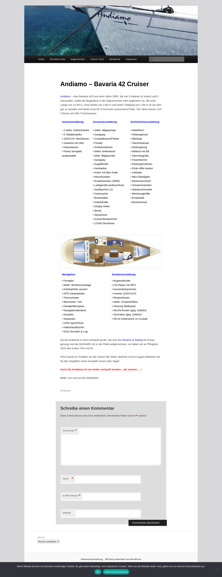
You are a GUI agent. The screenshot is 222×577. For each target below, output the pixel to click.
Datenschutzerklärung (92, 559)
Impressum (131, 59)
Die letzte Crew (57, 59)
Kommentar (70, 430)
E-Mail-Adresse (71, 495)
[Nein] (217, 569)
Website (67, 512)
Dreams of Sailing (132, 339)
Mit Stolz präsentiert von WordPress (123, 559)
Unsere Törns (97, 59)
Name (68, 478)
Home (41, 59)
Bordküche (114, 59)
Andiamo (65, 96)
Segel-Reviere (78, 59)
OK (98, 572)
